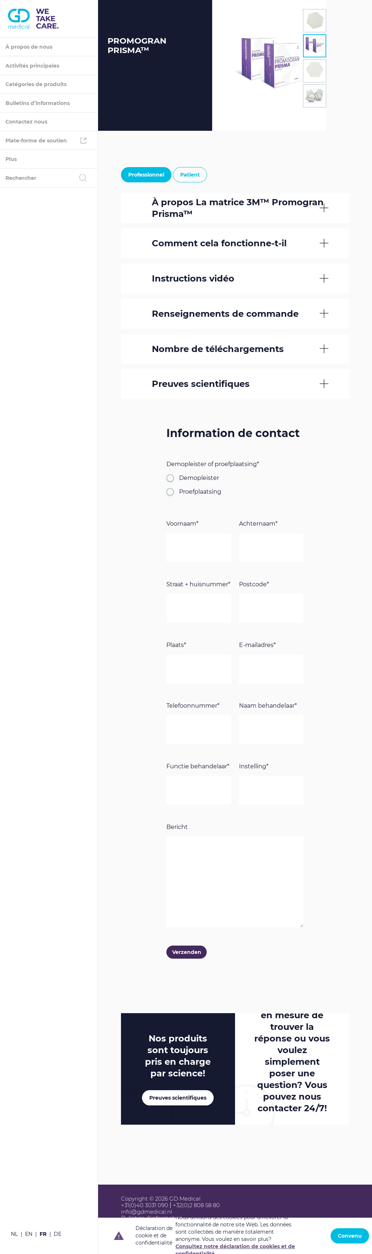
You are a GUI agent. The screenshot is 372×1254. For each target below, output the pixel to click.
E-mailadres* (257, 645)
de (57, 1234)
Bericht (177, 827)
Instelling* (253, 766)
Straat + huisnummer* (198, 584)
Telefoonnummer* (192, 706)
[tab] (315, 21)
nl (14, 1234)
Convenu (350, 1236)
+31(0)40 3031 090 (144, 1205)
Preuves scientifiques (177, 1098)
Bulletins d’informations (37, 103)
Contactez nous (26, 121)
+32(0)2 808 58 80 (196, 1205)
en (28, 1234)
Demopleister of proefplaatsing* (212, 464)
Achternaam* (258, 524)
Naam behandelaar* (268, 706)
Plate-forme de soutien (36, 140)
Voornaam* (182, 524)
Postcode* (254, 584)
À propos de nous (28, 47)
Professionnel (146, 174)
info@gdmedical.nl (146, 1211)
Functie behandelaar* (197, 766)
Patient (190, 174)
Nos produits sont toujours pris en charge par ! (178, 1056)
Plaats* (176, 645)
